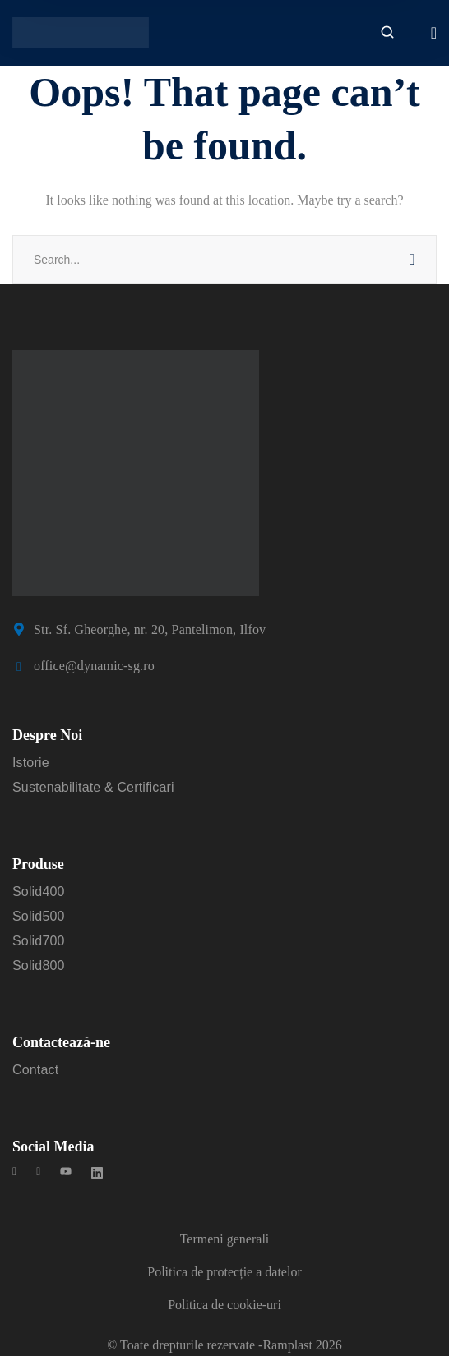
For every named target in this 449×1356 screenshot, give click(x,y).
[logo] (80, 32)
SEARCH (412, 259)
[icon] (14, 1174)
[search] (387, 34)
